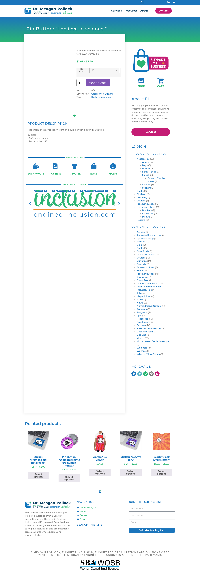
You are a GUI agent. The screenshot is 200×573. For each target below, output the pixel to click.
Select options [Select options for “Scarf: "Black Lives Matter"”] (161, 472)
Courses (141, 200)
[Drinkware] (36, 166)
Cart (160, 86)
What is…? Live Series (148, 354)
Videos (140, 338)
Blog (139, 245)
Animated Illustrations (149, 235)
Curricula (142, 261)
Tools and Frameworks (149, 328)
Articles (141, 241)
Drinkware (36, 173)
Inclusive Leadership (148, 283)
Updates (141, 335)
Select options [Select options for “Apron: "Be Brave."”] (100, 472)
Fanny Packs (149, 172)
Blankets (147, 210)
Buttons (109, 94)
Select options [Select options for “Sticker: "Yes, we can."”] (131, 472)
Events (140, 270)
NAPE (140, 299)
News (140, 303)
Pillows (146, 217)
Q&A (139, 315)
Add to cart (98, 83)
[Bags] (94, 166)
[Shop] (141, 81)
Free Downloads (145, 204)
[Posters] (55, 166)
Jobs (139, 293)
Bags (93, 173)
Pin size (80, 70)
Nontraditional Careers (149, 306)
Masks (113, 173)
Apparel (75, 173)
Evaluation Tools (145, 267)
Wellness (142, 351)
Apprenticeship (145, 238)
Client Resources (146, 254)
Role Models (143, 322)
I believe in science (101, 97)
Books (140, 191)
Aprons (146, 162)
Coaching (142, 197)
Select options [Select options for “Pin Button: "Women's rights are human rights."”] (69, 478)
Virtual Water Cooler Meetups (153, 341)
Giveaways (142, 277)
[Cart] (160, 81)
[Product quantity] (80, 83)
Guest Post (143, 280)
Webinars (142, 348)
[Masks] (113, 166)
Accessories (97, 94)
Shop (141, 86)
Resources (130, 10)
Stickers (146, 188)
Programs (142, 312)
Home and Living (146, 207)
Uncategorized (145, 331)
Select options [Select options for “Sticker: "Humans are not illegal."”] (38, 475)
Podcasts (142, 309)
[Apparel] (74, 166)
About (144, 10)
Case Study (143, 251)
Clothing (141, 194)
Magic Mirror (144, 296)
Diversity (141, 264)
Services (116, 10)
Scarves (146, 184)
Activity (141, 232)
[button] (142, 2)
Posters (55, 173)
